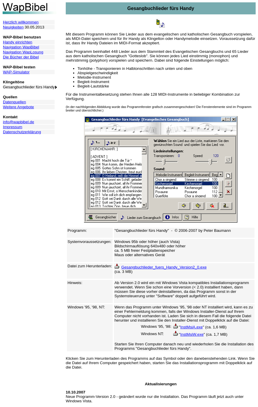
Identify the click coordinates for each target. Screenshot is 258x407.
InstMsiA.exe (191, 327)
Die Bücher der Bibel (21, 57)
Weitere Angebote (18, 107)
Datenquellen (14, 102)
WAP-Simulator (16, 72)
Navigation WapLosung (23, 52)
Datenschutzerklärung (22, 132)
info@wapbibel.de (18, 122)
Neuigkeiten (13, 27)
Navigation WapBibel (21, 47)
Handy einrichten (17, 42)
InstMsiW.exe (191, 334)
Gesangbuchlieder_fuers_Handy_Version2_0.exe (163, 267)
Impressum (12, 127)
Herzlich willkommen (20, 22)
